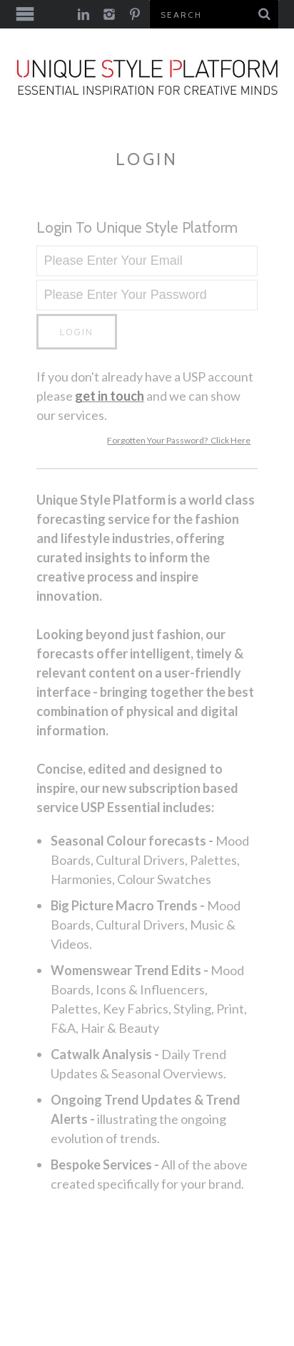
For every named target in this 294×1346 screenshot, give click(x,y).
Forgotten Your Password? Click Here (178, 440)
